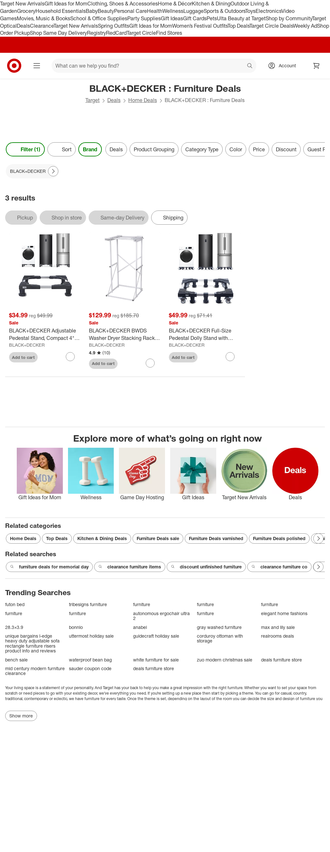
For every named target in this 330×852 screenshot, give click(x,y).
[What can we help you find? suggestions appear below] (154, 66)
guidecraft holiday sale (156, 635)
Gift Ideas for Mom (65, 3)
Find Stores (169, 33)
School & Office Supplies (98, 18)
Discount (286, 149)
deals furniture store (281, 659)
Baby (92, 11)
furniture (141, 604)
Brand (90, 149)
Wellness (172, 11)
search (250, 66)
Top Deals (238, 26)
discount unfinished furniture (206, 567)
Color (235, 149)
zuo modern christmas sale (224, 659)
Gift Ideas (172, 18)
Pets (212, 18)
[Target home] (14, 65)
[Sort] (61, 149)
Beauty (106, 11)
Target (92, 100)
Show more (21, 715)
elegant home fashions (284, 613)
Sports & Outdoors (224, 11)
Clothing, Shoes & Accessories (122, 3)
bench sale (16, 659)
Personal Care (130, 11)
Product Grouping (154, 149)
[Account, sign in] (284, 66)
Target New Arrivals (22, 3)
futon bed (14, 604)
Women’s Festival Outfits (200, 26)
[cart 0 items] (316, 66)
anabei (140, 627)
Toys (250, 11)
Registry (96, 33)
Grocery (26, 11)
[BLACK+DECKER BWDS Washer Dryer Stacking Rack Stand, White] (125, 334)
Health (154, 11)
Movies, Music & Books (43, 18)
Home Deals (142, 100)
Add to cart (23, 357)
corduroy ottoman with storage (220, 638)
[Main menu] (37, 66)
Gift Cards (195, 18)
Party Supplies (144, 18)
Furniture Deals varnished (216, 538)
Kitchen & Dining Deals (102, 538)
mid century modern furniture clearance (35, 671)
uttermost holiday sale (91, 635)
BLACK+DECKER (27, 345)
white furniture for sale (156, 659)
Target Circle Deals (271, 26)
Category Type (201, 149)
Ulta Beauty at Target (241, 18)
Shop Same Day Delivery (58, 33)
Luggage (193, 11)
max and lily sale (278, 627)
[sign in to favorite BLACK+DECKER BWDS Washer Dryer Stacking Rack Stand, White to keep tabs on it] (150, 363)
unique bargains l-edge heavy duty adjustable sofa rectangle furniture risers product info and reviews (32, 643)
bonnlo (76, 627)
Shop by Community (289, 18)
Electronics (268, 11)
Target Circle (141, 33)
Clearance (41, 26)
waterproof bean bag (90, 659)
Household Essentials (60, 11)
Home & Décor (175, 3)
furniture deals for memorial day (49, 567)
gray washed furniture (219, 627)
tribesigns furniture (88, 604)
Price (259, 149)
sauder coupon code (90, 668)
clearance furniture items (129, 567)
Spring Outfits (113, 26)
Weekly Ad (305, 26)
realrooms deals (277, 635)
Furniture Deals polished (279, 538)
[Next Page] (53, 171)
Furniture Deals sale (158, 538)
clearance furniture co (279, 567)
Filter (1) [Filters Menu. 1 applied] (25, 149)
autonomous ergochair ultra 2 (161, 616)
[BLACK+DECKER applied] (32, 171)
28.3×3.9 (14, 627)
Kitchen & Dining (211, 3)
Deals (23, 26)
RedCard (116, 33)
